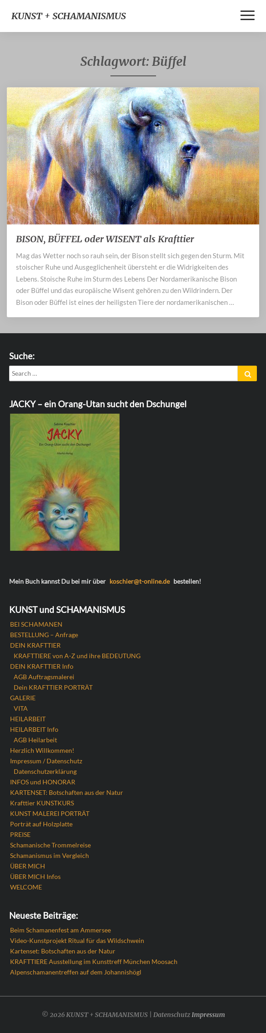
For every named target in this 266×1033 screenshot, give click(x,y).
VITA (21, 708)
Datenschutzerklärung (45, 771)
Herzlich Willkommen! (42, 750)
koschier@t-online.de (140, 581)
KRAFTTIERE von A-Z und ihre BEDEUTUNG (77, 656)
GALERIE (23, 698)
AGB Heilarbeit (35, 740)
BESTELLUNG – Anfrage (44, 635)
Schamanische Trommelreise (50, 845)
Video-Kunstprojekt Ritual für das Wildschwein (77, 940)
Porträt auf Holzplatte (41, 824)
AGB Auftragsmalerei (44, 677)
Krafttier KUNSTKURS (42, 803)
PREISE (20, 834)
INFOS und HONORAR (42, 782)
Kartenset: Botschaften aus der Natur (62, 951)
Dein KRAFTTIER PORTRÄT (53, 687)
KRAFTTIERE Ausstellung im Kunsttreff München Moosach (93, 961)
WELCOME (26, 887)
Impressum (208, 1015)
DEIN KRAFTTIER (35, 645)
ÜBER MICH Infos (35, 876)
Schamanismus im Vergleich (49, 855)
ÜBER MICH (27, 866)
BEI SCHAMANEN (36, 624)
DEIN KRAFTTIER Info (41, 666)
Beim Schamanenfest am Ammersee (60, 930)
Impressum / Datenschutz (46, 761)
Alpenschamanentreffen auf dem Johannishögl (75, 972)
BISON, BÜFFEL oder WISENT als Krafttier (105, 239)
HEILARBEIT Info (34, 729)
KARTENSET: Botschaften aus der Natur (66, 792)
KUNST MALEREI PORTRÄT (49, 813)
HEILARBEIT (28, 719)
